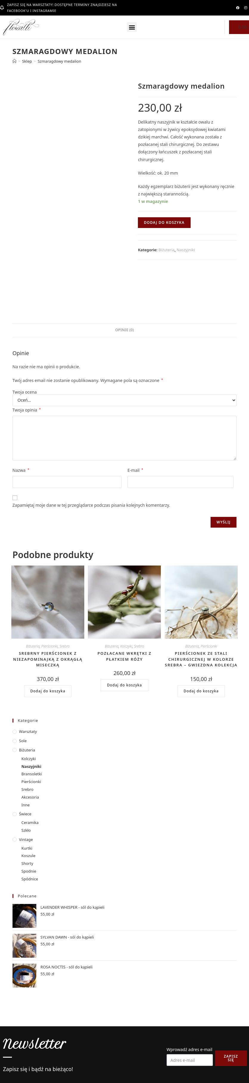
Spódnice (29, 879)
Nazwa (21, 470)
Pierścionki (49, 646)
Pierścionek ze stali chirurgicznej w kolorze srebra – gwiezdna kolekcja (201, 659)
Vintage (26, 839)
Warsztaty (28, 731)
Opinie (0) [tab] (124, 329)
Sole (23, 740)
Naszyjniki (186, 249)
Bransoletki (31, 774)
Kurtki (26, 848)
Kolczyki (126, 646)
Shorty (27, 863)
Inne (25, 805)
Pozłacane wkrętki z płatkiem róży (124, 656)
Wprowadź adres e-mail (189, 1049)
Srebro (65, 646)
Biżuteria (166, 249)
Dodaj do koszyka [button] (48, 691)
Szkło (26, 830)
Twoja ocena (25, 392)
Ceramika (30, 822)
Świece (25, 814)
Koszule (28, 855)
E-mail (135, 470)
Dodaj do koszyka (164, 222)
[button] (132, 27)
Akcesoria (30, 797)
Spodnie (28, 871)
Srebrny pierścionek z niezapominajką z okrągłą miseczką (48, 659)
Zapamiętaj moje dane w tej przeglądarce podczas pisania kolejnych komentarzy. (91, 505)
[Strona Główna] (14, 61)
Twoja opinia (27, 410)
